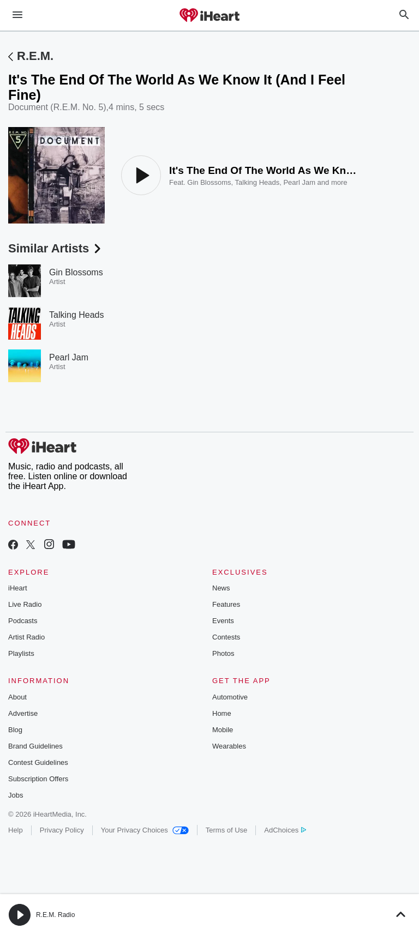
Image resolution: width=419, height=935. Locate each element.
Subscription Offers (38, 779)
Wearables (229, 746)
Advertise (23, 713)
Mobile (222, 730)
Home (221, 713)
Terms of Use (227, 830)
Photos (223, 653)
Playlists (21, 653)
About (17, 697)
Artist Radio (26, 637)
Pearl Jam (299, 182)
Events (223, 621)
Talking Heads (257, 182)
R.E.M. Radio (55, 915)
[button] (20, 915)
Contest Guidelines (38, 762)
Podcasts (22, 621)
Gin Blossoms (209, 182)
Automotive (230, 697)
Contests (226, 637)
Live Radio (24, 604)
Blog (15, 730)
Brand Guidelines (35, 746)
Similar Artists (55, 248)
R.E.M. (35, 56)
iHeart (17, 588)
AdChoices (285, 830)
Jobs (15, 795)
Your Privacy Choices (145, 830)
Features (226, 604)
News (221, 588)
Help (15, 830)
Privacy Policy (62, 830)
